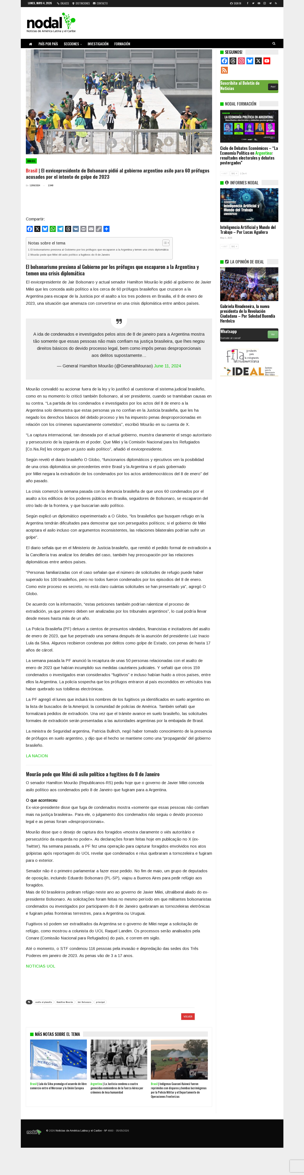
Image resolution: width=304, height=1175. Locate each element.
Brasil (31, 161)
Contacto (100, 3)
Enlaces (63, 3)
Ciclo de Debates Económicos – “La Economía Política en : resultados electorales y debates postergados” (249, 155)
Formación (122, 43)
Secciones (71, 43)
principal (100, 1002)
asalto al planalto (43, 1002)
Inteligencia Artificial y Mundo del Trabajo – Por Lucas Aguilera (248, 229)
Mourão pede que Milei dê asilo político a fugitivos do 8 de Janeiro (71, 254)
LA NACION (37, 756)
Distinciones (81, 3)
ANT (225, 173)
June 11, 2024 (167, 365)
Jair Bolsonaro (84, 1002)
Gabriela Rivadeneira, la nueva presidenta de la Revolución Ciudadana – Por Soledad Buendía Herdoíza (247, 313)
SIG (234, 173)
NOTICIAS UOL (40, 966)
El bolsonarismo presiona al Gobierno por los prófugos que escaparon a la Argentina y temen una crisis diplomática (99, 249)
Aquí (273, 86)
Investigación (98, 43)
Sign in (235, 3)
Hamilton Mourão (65, 1002)
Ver (273, 334)
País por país (48, 43)
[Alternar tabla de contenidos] (163, 242)
